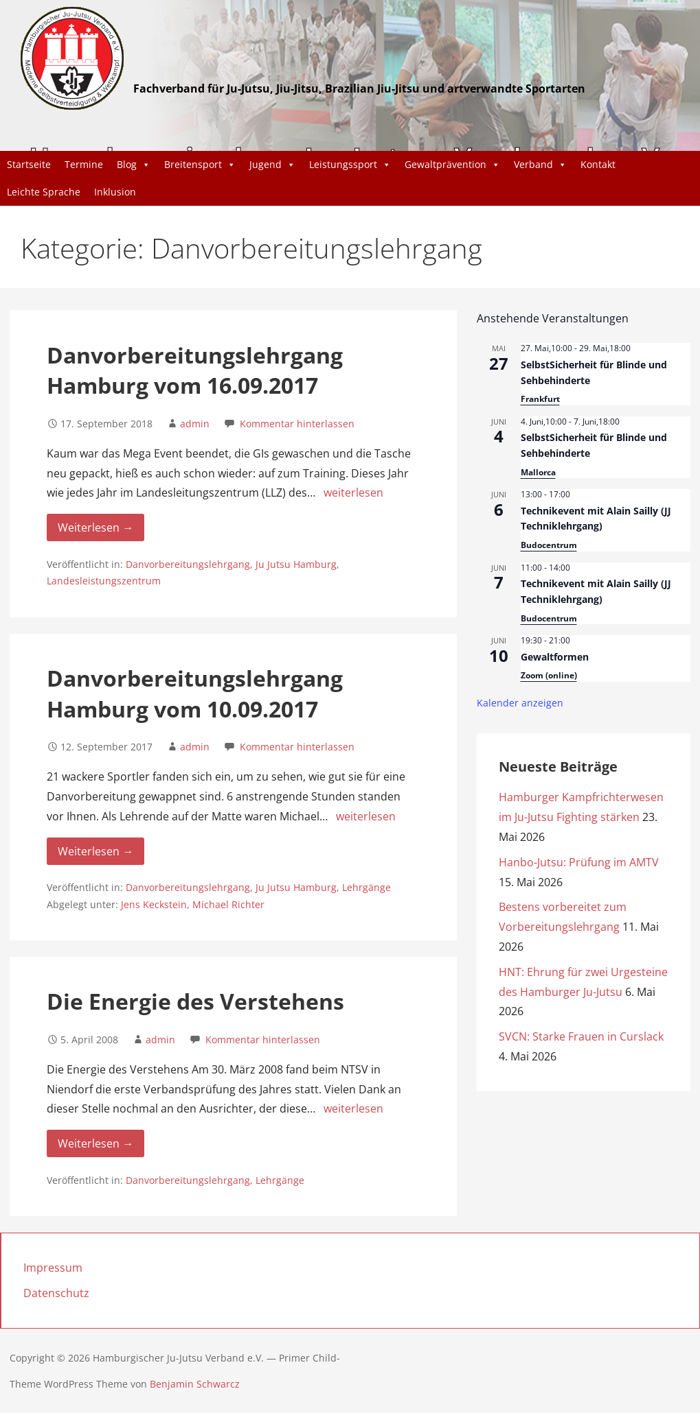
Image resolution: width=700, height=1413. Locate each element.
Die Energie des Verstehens (195, 1001)
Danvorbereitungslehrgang (188, 564)
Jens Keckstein (154, 904)
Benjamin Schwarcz (195, 1383)
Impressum (52, 1267)
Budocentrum (549, 545)
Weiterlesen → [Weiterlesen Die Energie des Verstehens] (95, 1143)
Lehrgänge (366, 887)
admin (195, 423)
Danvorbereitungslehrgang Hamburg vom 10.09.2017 (195, 693)
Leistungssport (350, 164)
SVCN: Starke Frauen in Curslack (581, 1036)
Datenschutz (56, 1293)
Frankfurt (540, 399)
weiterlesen (353, 492)
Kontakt (598, 164)
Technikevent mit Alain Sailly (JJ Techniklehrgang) (596, 518)
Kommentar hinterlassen (297, 423)
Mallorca (538, 472)
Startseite (29, 164)
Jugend (272, 164)
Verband (540, 164)
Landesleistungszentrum (104, 580)
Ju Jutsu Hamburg (296, 564)
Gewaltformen (555, 656)
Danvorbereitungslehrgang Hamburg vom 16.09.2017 (195, 370)
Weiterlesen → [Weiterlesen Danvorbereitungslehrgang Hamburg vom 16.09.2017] (95, 527)
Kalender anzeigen (520, 702)
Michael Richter (228, 904)
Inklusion (115, 191)
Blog (133, 164)
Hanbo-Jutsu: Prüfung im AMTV (580, 862)
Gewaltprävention (452, 164)
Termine (84, 164)
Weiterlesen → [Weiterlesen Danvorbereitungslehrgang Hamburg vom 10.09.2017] (95, 851)
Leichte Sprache (43, 191)
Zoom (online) (549, 675)
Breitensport (200, 164)
